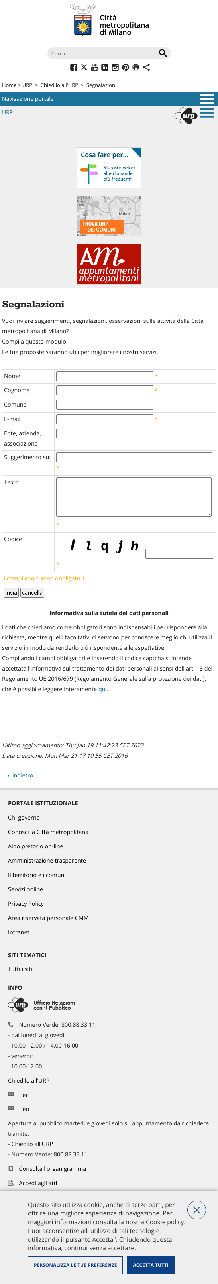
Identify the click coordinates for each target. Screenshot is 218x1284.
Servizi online (25, 889)
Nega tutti (196, 1210)
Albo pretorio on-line (35, 846)
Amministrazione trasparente (47, 861)
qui (102, 689)
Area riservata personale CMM (48, 918)
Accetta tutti (150, 1265)
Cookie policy (165, 1221)
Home (9, 84)
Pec (24, 1095)
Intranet (18, 932)
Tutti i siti (20, 969)
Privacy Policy (26, 904)
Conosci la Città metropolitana (48, 832)
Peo (24, 1109)
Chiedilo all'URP (59, 84)
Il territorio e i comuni (37, 875)
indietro (22, 775)
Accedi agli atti (38, 1183)
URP (27, 84)
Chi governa (24, 818)
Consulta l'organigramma (52, 1169)
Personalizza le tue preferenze (75, 1265)
